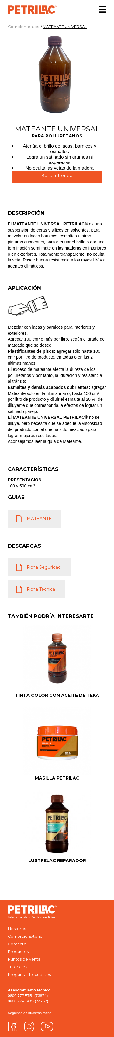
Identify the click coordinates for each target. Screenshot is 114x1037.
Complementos (23, 26)
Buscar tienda (57, 175)
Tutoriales (17, 967)
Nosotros (17, 928)
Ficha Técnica (41, 589)
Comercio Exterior (26, 936)
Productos (18, 951)
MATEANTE (39, 518)
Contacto (17, 944)
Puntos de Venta (24, 959)
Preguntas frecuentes (29, 974)
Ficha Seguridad (44, 567)
